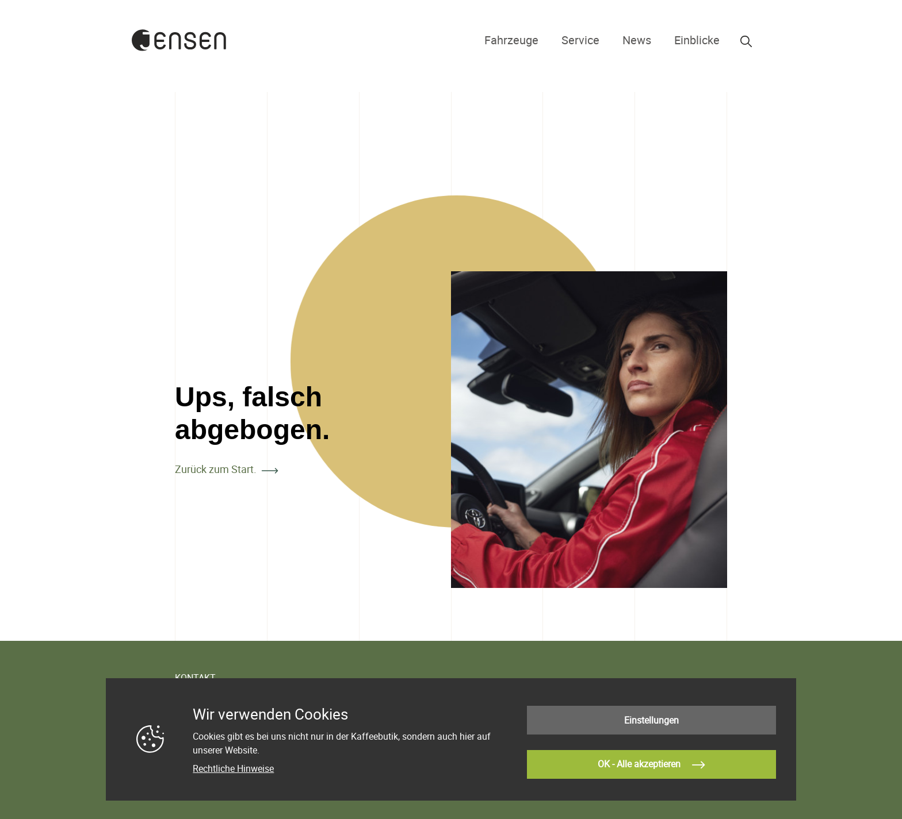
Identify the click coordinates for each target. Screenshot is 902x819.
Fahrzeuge (541, 40)
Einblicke (701, 40)
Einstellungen (651, 723)
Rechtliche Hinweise (233, 772)
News (649, 40)
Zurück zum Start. (216, 469)
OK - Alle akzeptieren (651, 762)
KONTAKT (195, 677)
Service (600, 40)
